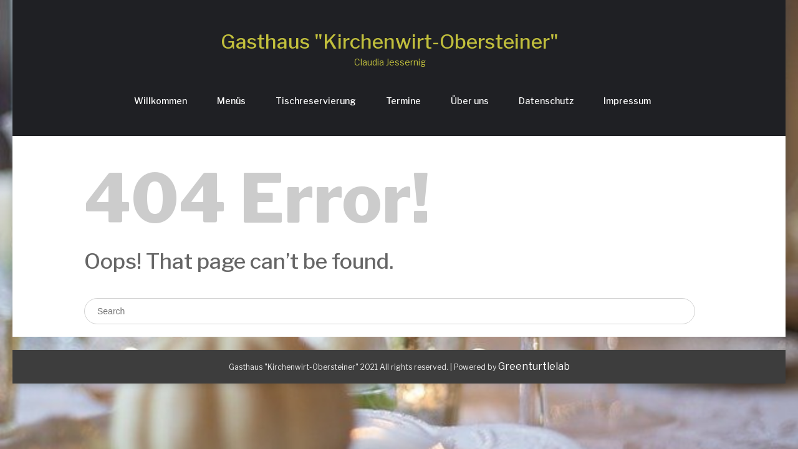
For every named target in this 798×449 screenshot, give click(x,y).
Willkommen (160, 100)
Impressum (627, 100)
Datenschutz (546, 100)
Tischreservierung (316, 100)
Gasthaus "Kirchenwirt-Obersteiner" (390, 41)
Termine (403, 100)
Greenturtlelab (534, 366)
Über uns (470, 100)
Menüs (231, 100)
